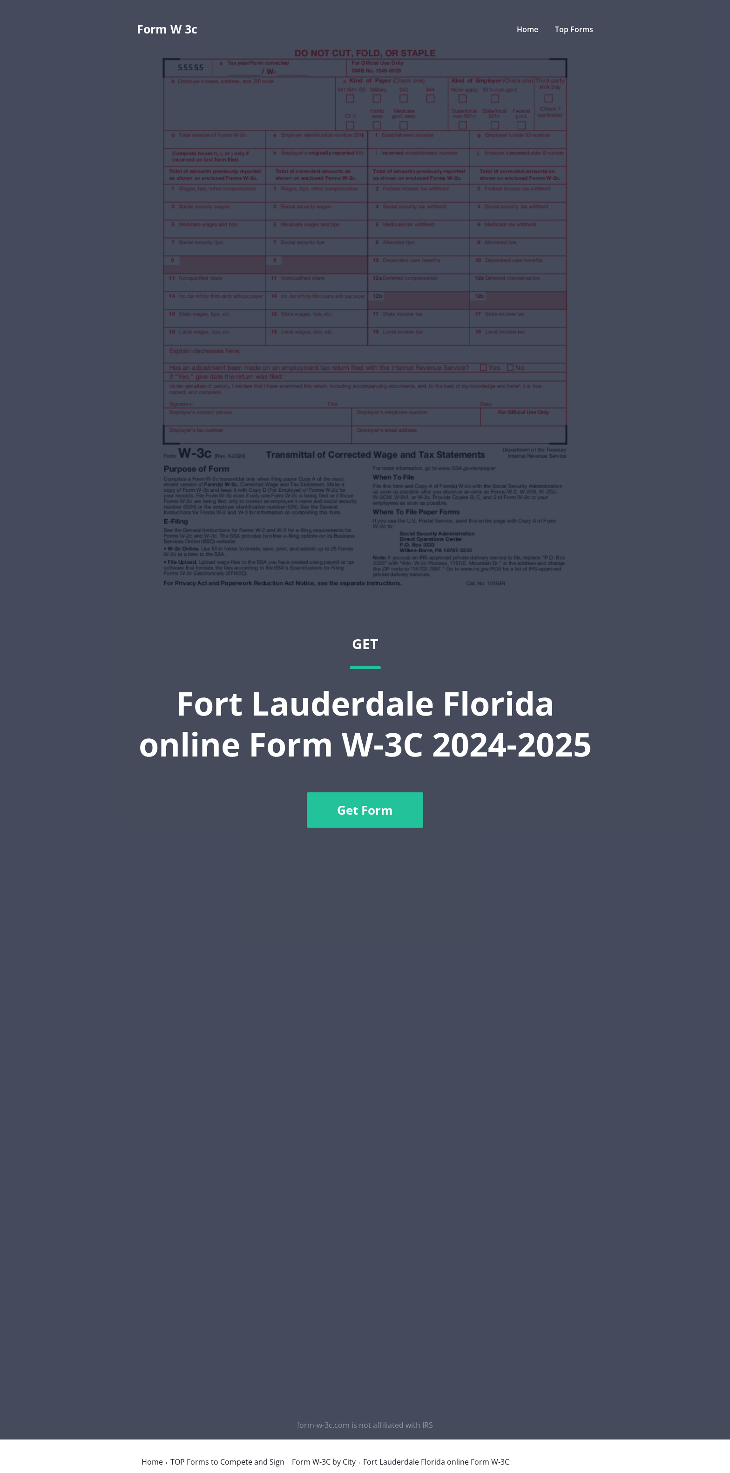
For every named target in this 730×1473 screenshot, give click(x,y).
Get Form (365, 810)
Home (527, 29)
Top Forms (574, 29)
